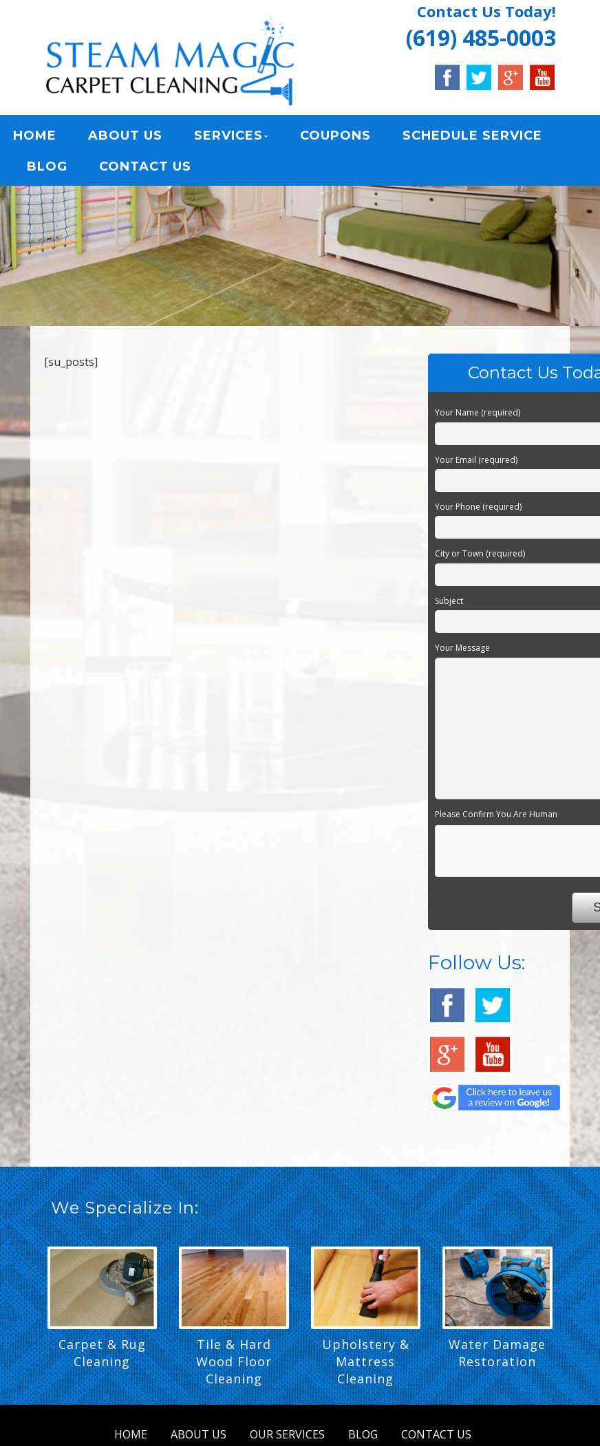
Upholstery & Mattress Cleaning (365, 1366)
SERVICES (228, 138)
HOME (34, 138)
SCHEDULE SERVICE (472, 138)
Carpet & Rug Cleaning (102, 1357)
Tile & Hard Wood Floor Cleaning (234, 1366)
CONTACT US (145, 169)
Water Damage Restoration (497, 1357)
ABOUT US (125, 138)
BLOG (47, 169)
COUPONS (335, 138)
